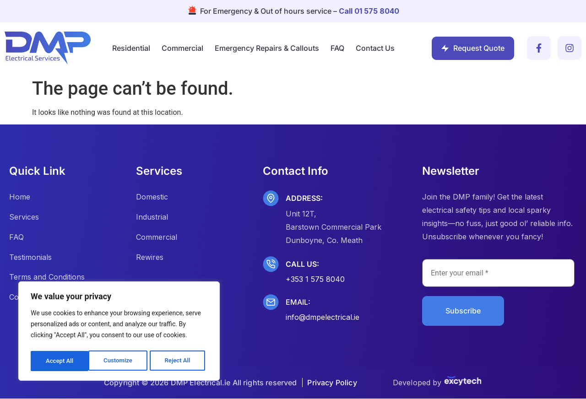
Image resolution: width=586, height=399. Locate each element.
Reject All (119, 361)
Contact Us (375, 48)
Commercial (182, 48)
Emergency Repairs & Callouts (267, 48)
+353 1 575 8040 (315, 279)
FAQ (337, 48)
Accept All (179, 361)
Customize (59, 361)
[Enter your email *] (498, 273)
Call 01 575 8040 (369, 11)
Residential (131, 48)
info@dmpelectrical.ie (322, 317)
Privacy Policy (332, 383)
